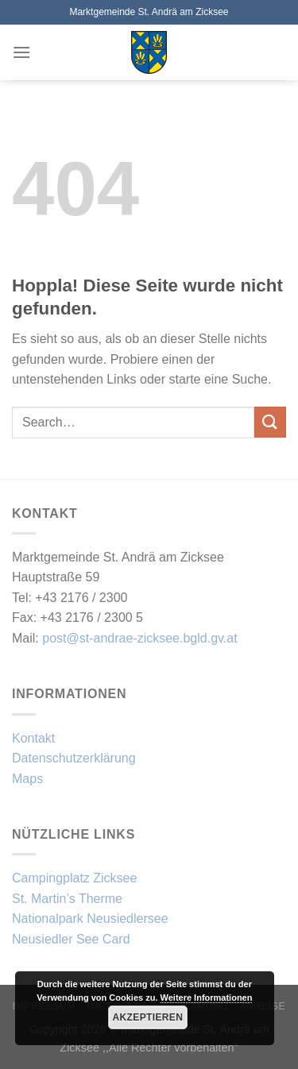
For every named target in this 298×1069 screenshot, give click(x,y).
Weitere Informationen (207, 997)
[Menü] (21, 52)
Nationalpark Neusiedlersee (90, 918)
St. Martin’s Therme (67, 898)
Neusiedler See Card (71, 939)
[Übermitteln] (270, 422)
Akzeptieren (148, 1017)
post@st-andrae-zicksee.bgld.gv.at (139, 638)
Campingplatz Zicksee (74, 878)
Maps (27, 778)
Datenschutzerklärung (74, 758)
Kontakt (33, 738)
